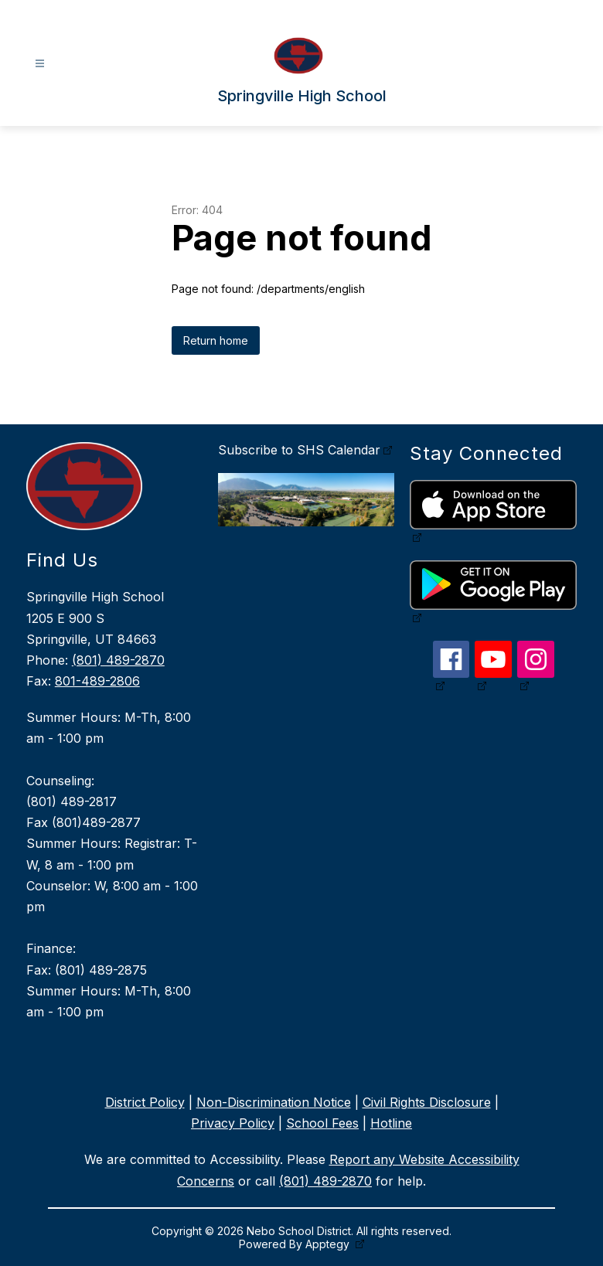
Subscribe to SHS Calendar (299, 450)
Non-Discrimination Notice (273, 1102)
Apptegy (329, 1244)
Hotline (391, 1123)
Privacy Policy (232, 1123)
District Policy (145, 1102)
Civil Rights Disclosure (427, 1102)
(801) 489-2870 (118, 660)
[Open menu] (40, 64)
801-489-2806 (97, 681)
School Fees (322, 1123)
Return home (215, 340)
